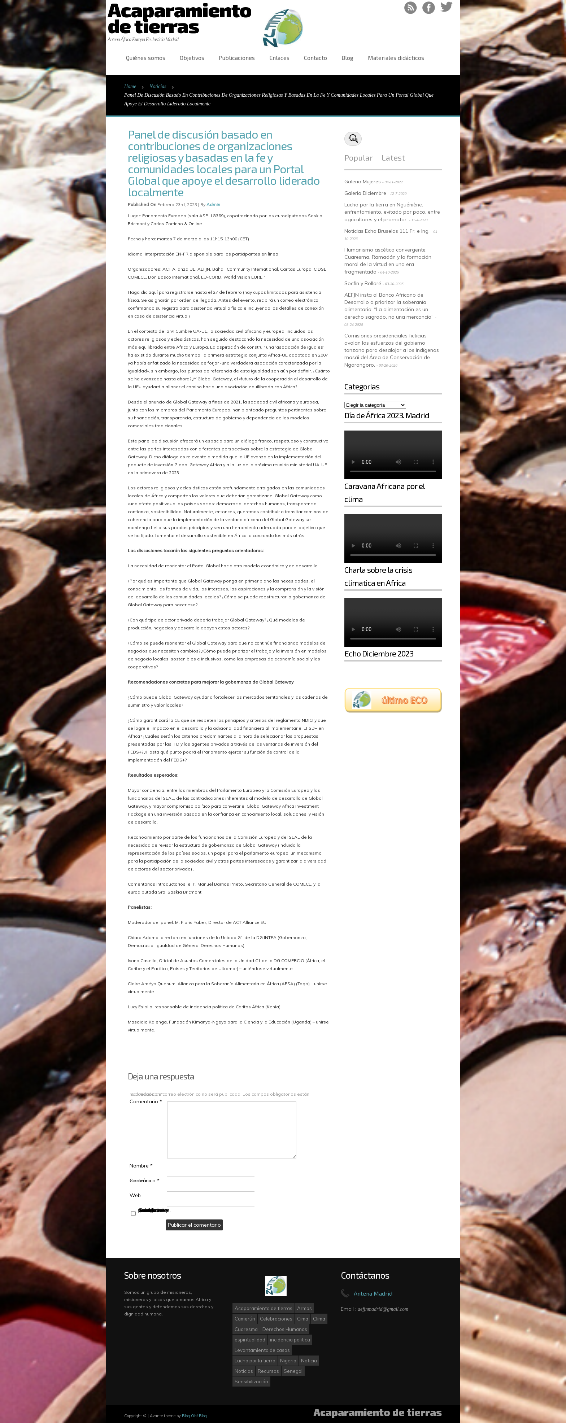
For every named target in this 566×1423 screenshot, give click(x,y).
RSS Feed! (410, 7)
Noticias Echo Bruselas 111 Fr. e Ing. (387, 231)
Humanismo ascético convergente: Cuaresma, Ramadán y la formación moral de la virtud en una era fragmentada (387, 260)
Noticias (157, 86)
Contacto (315, 57)
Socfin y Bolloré (362, 283)
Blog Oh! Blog (194, 1415)
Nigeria (288, 1360)
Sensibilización (251, 1381)
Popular (358, 157)
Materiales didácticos (396, 57)
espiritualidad (250, 1340)
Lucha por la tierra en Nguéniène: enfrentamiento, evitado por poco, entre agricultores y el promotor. (392, 212)
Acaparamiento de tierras (263, 1308)
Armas (304, 1308)
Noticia (309, 1360)
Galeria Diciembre (365, 193)
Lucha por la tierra (255, 1360)
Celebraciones (276, 1319)
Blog (347, 57)
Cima (302, 1319)
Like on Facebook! (428, 7)
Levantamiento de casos (262, 1350)
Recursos (268, 1371)
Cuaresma (246, 1329)
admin (213, 204)
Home (130, 86)
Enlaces (279, 57)
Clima (319, 1319)
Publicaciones (237, 57)
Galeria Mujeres (362, 181)
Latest (393, 157)
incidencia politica (290, 1340)
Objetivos (192, 57)
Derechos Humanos (284, 1329)
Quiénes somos (145, 57)
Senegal (293, 1371)
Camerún (245, 1319)
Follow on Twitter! (446, 7)
